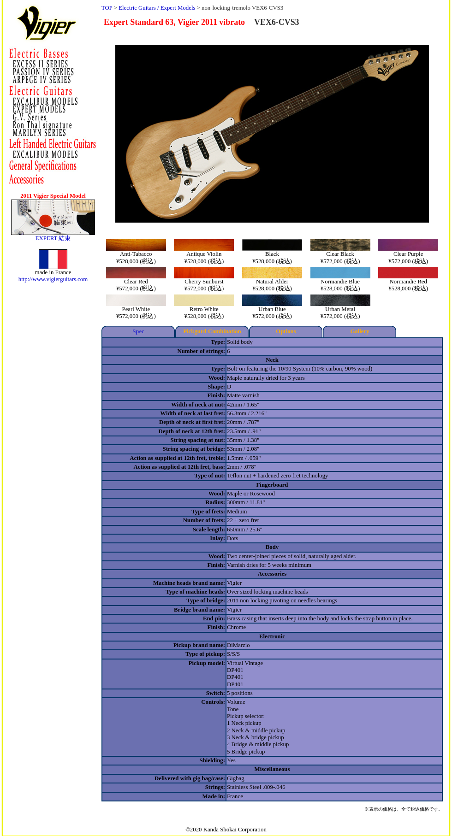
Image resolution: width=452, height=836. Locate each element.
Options (286, 331)
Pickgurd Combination (212, 331)
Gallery (359, 331)
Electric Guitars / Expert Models (157, 8)
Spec (138, 331)
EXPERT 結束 (53, 238)
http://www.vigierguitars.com (53, 279)
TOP (106, 8)
